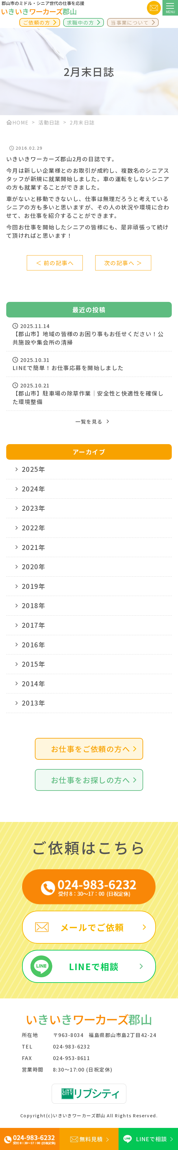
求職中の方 (80, 22)
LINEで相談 (94, 966)
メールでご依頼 (92, 927)
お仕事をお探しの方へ (90, 779)
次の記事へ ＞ (123, 263)
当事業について (130, 22)
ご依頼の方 (36, 22)
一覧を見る (88, 421)
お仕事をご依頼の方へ (90, 748)
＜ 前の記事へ (55, 263)
